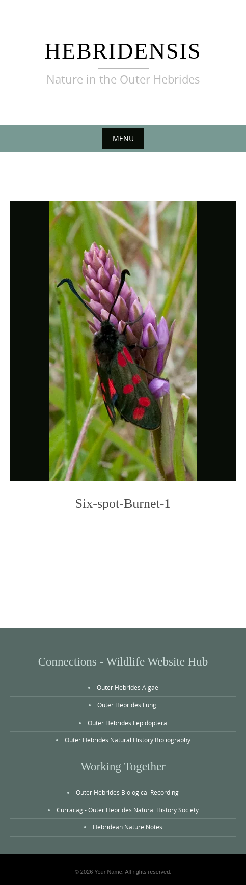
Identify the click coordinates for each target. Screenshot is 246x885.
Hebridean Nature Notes (127, 827)
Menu (123, 138)
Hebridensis (122, 51)
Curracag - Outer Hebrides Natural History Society (128, 810)
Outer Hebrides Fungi (127, 705)
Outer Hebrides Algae (127, 687)
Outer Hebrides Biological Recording (127, 792)
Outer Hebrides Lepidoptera (127, 722)
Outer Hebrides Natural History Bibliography (127, 740)
